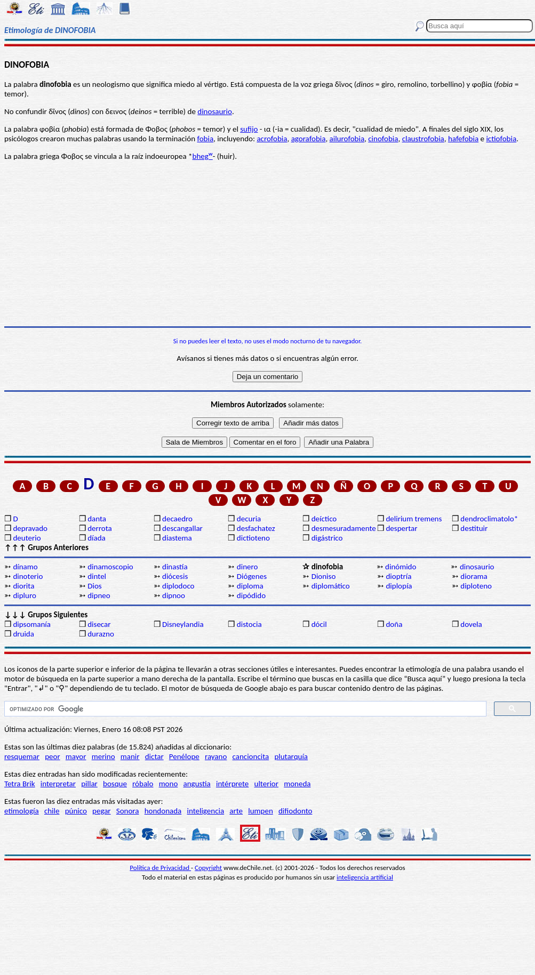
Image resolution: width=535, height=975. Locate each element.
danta (96, 518)
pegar (101, 811)
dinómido (400, 566)
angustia (197, 783)
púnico (76, 811)
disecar (98, 624)
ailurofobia (347, 138)
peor (52, 756)
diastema (177, 538)
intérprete (232, 783)
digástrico (327, 538)
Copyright (208, 868)
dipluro (24, 595)
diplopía (399, 586)
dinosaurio (214, 111)
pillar (89, 783)
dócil (319, 624)
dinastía (175, 566)
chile (52, 811)
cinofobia (383, 138)
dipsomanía (32, 624)
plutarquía (291, 756)
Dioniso (324, 576)
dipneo (98, 595)
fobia (205, 138)
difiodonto (295, 811)
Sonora (127, 811)
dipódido (251, 595)
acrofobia (272, 138)
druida (23, 634)
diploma (250, 586)
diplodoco (178, 586)
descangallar (182, 528)
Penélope (184, 756)
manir (130, 756)
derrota (99, 528)
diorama (474, 576)
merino (103, 756)
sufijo (249, 129)
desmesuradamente (344, 528)
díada (96, 538)
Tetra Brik (19, 783)
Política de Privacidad (160, 868)
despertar (401, 528)
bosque (115, 783)
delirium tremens (414, 518)
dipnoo (173, 595)
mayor (76, 756)
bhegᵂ (203, 156)
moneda (297, 783)
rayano (216, 756)
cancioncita (251, 756)
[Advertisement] (267, 243)
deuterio (27, 538)
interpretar (58, 783)
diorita (23, 586)
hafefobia (463, 138)
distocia (249, 624)
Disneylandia (183, 624)
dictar (154, 756)
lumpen (260, 811)
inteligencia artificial (365, 877)
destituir (474, 528)
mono (168, 783)
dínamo (25, 566)
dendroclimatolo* (489, 518)
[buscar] (244, 709)
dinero (247, 566)
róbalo (142, 783)
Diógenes (252, 576)
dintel (96, 576)
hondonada (163, 811)
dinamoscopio (110, 566)
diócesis (175, 576)
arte (236, 811)
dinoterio (28, 576)
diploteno (476, 586)
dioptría (398, 576)
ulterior (266, 783)
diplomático (331, 586)
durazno (100, 634)
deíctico (324, 518)
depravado (30, 528)
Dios (94, 586)
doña (394, 624)
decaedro (177, 518)
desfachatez (256, 528)
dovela (471, 624)
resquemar (21, 756)
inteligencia (205, 811)
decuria (249, 518)
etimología (21, 811)
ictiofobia (501, 138)
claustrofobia (423, 138)
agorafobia (308, 138)
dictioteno (253, 538)
